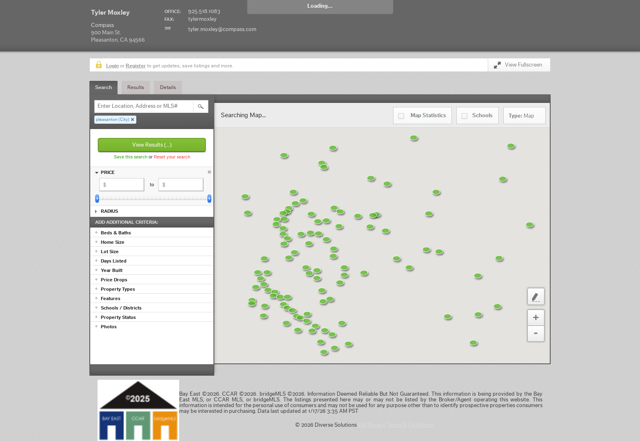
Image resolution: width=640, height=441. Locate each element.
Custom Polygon (535, 296)
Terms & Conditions (411, 425)
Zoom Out (535, 334)
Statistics (428, 115)
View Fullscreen (518, 66)
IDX (362, 425)
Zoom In (535, 318)
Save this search (130, 156)
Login (112, 65)
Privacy (377, 425)
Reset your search (172, 156)
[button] (355, 349)
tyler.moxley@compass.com (222, 29)
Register (136, 65)
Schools (482, 115)
